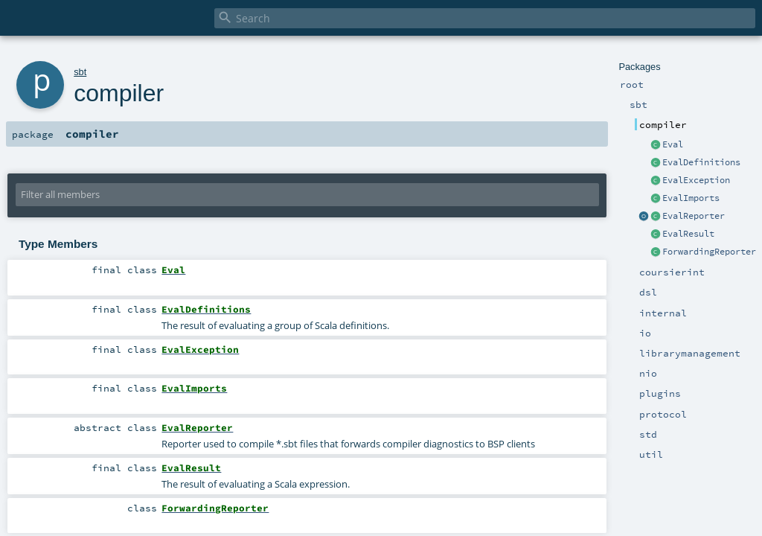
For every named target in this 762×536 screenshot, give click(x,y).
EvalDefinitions (701, 162)
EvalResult (688, 234)
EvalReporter (693, 216)
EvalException (696, 180)
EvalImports (691, 198)
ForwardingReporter (709, 251)
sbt (80, 71)
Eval (672, 144)
